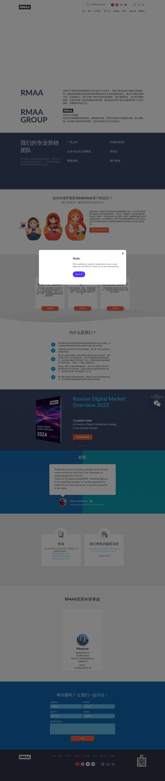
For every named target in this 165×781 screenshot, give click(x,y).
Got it (77, 274)
